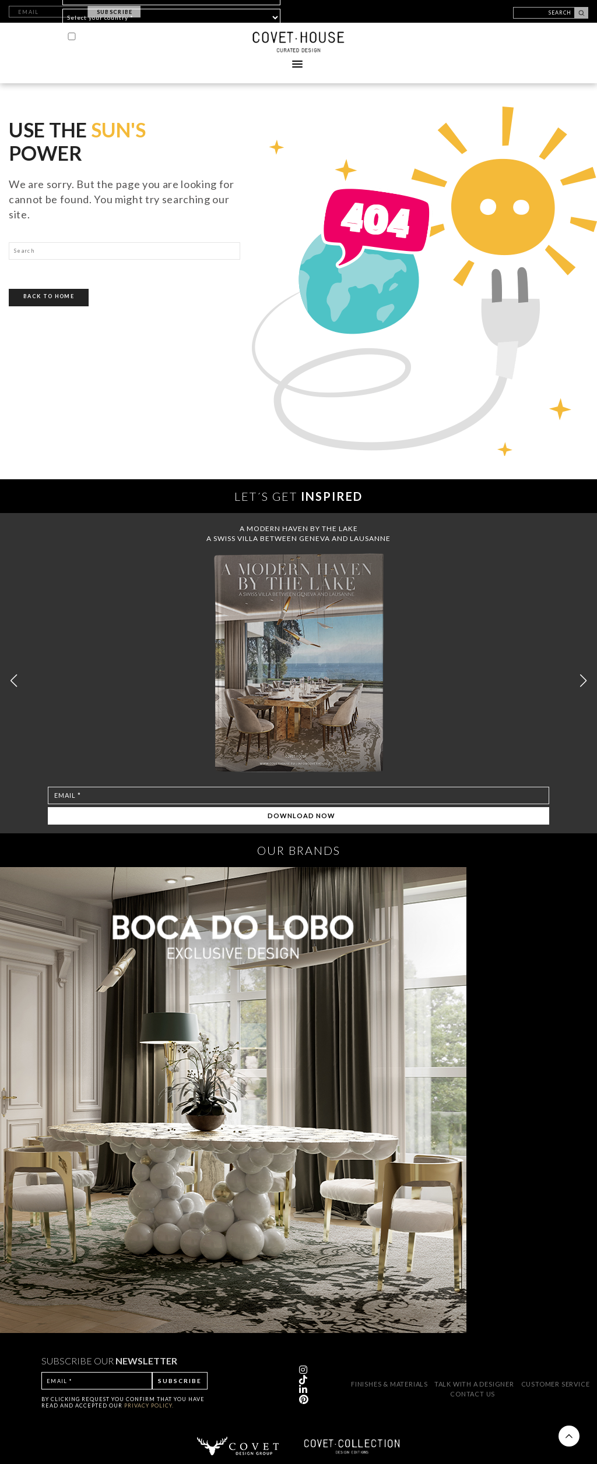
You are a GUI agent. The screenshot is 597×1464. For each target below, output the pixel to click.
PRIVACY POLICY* (205, 36)
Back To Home (48, 296)
